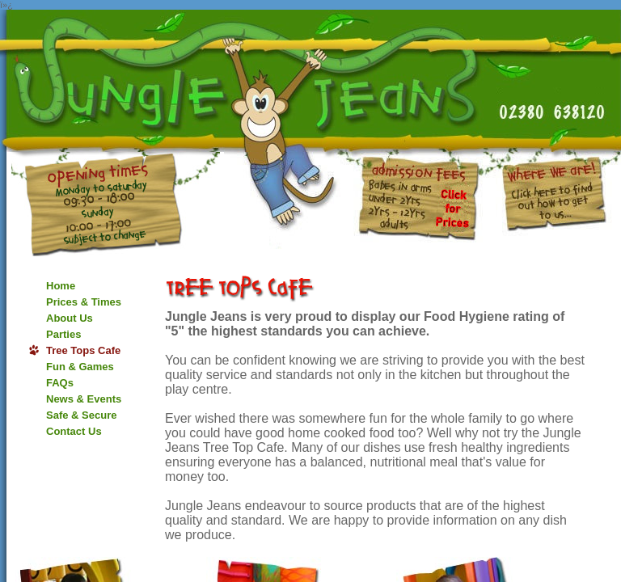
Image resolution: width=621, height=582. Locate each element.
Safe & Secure (81, 415)
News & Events (83, 399)
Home (60, 286)
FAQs (60, 383)
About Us (69, 318)
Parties (63, 334)
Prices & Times (83, 302)
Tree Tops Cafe (83, 350)
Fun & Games (80, 367)
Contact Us (74, 431)
